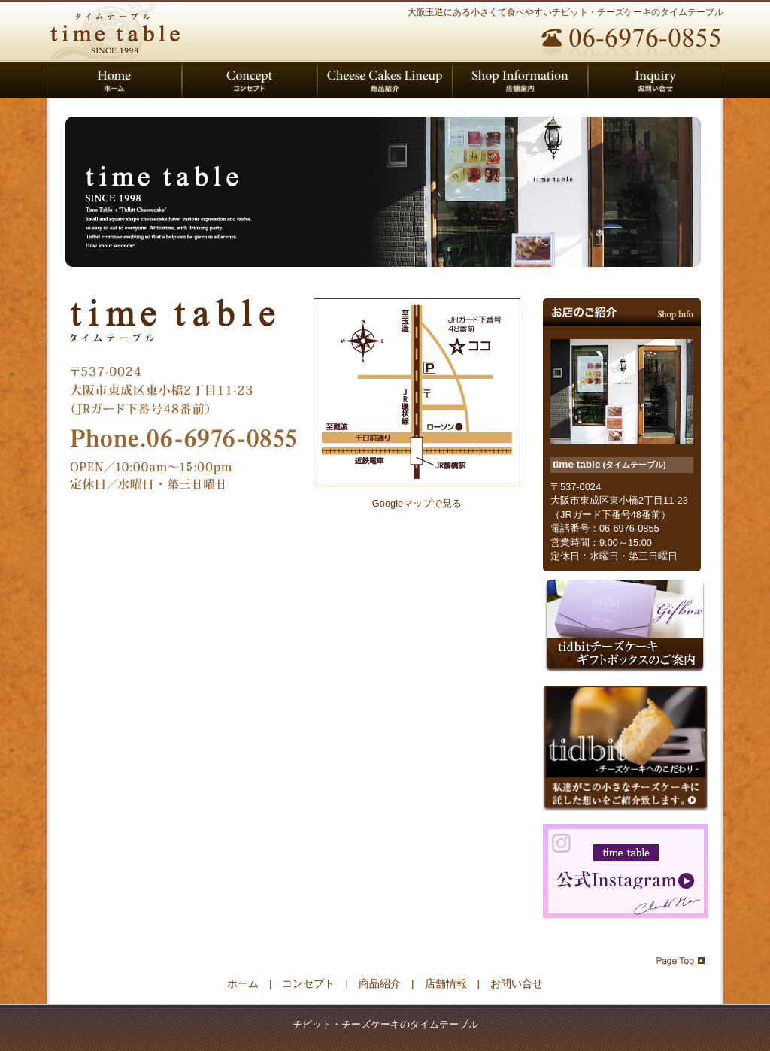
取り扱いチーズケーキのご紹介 (385, 80)
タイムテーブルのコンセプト (249, 80)
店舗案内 (520, 80)
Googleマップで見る (417, 503)
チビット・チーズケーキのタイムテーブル (118, 30)
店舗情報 (446, 983)
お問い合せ (655, 80)
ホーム (243, 983)
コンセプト (308, 983)
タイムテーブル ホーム (114, 80)
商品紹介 (380, 983)
